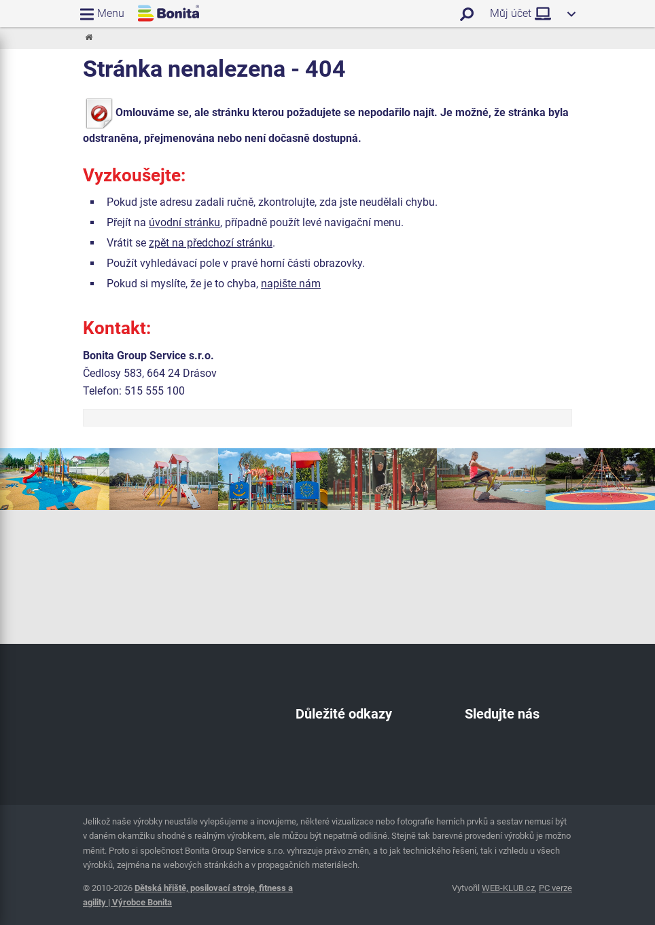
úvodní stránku (184, 222)
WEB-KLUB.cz (508, 888)
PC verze (555, 888)
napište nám (291, 283)
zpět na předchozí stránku (210, 242)
